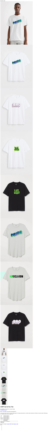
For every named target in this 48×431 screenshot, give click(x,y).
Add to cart (2, 422)
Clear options (5, 420)
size (1, 416)
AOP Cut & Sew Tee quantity (4, 421)
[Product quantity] (13, 421)
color (1, 415)
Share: (1, 424)
